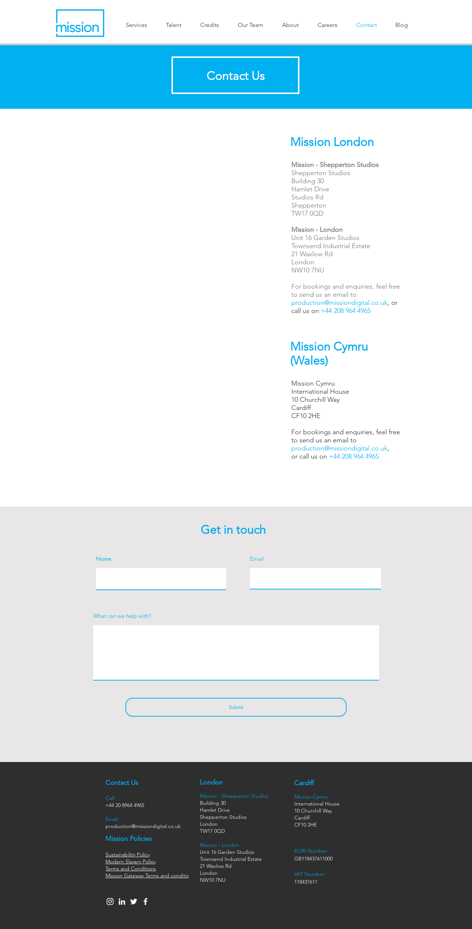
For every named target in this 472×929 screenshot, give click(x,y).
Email (257, 558)
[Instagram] (110, 901)
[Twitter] (133, 901)
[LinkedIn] (121, 901)
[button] (136, 25)
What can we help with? (122, 616)
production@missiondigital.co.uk (339, 303)
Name (103, 558)
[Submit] (236, 707)
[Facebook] (145, 901)
